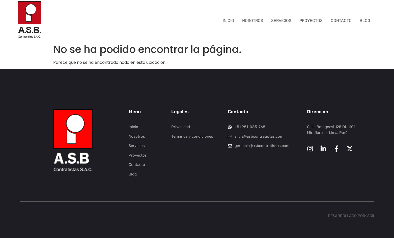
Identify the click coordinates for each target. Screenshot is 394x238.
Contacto (341, 20)
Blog (365, 20)
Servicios (281, 20)
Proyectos (311, 20)
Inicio (228, 20)
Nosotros (252, 20)
